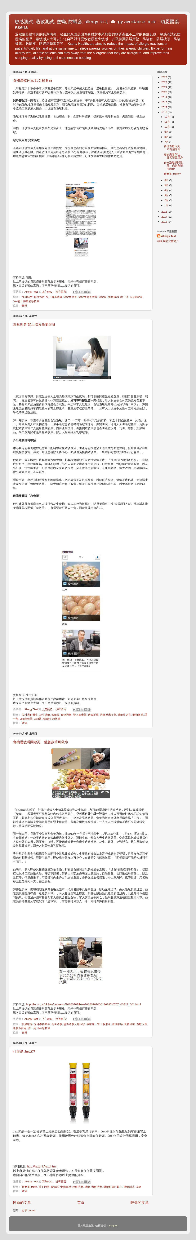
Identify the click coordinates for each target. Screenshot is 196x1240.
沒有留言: (62, 291)
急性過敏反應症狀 (74, 1024)
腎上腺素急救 (54, 297)
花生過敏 (44, 714)
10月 (167, 126)
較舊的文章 (140, 1203)
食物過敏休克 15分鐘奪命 (32, 80)
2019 (164, 97)
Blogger (113, 1225)
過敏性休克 (70, 297)
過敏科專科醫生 (113, 1186)
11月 (167, 121)
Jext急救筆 (136, 297)
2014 (164, 216)
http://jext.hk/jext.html (41, 1166)
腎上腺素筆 (80, 714)
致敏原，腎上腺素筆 (99, 1024)
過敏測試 (129, 1186)
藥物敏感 (113, 297)
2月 (166, 200)
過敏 (87, 1186)
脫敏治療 (77, 1186)
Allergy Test (168, 236)
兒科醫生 (27, 297)
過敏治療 (96, 1186)
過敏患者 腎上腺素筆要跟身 (34, 324)
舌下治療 (44, 1186)
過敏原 (103, 297)
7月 (166, 141)
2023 (164, 77)
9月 (166, 132)
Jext (138, 1186)
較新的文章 (22, 1203)
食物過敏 (39, 297)
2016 (164, 112)
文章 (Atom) (28, 1210)
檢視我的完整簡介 (168, 241)
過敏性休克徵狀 (87, 297)
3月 (166, 195)
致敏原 (55, 714)
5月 (166, 185)
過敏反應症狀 (108, 714)
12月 (167, 116)
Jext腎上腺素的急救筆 (26, 301)
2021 (164, 87)
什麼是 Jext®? (24, 1051)
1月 (166, 205)
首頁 (80, 1203)
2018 (164, 102)
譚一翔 (124, 297)
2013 (164, 221)
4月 (166, 190)
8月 (166, 136)
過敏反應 (93, 714)
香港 (24, 305)
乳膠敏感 (27, 1024)
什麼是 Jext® (29, 1186)
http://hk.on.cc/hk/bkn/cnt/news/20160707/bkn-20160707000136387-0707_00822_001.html (83, 1004)
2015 (164, 211)
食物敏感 (117, 1024)
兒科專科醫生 (30, 714)
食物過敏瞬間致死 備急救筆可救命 (40, 742)
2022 (164, 82)
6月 (166, 180)
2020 (164, 92)
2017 (164, 107)
